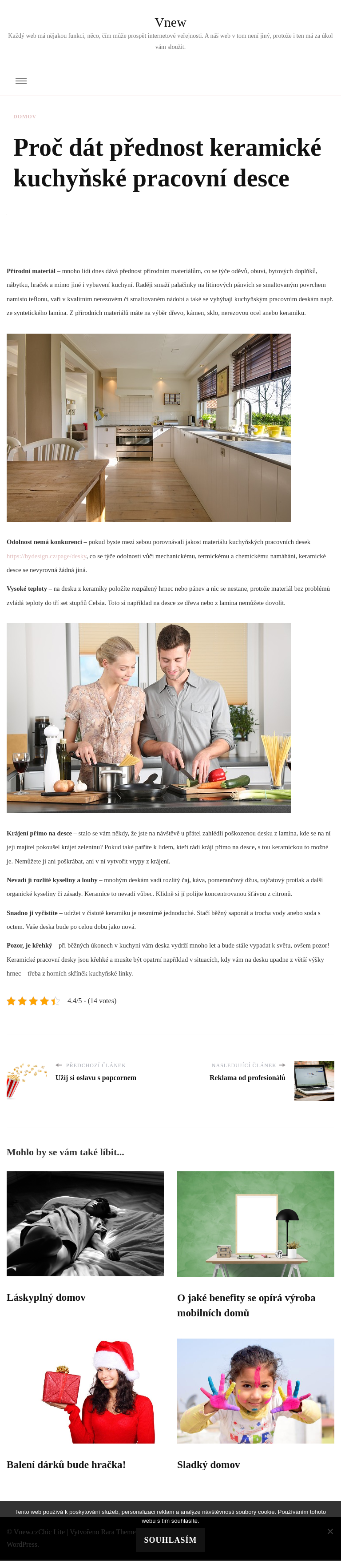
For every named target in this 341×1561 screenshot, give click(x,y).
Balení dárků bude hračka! (68, 1466)
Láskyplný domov (47, 1297)
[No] (329, 1531)
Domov (24, 116)
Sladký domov (209, 1466)
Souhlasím (170, 1540)
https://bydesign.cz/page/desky (46, 556)
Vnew (170, 22)
